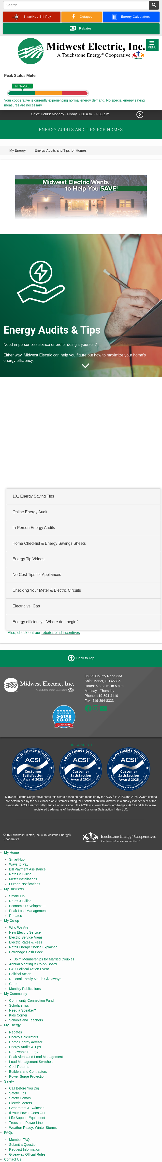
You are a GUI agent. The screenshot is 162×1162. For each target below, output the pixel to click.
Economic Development (27, 906)
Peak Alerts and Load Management (36, 1057)
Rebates (15, 916)
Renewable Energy (23, 1052)
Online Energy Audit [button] (30, 512)
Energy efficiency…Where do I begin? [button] (45, 622)
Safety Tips (17, 1093)
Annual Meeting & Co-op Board (33, 964)
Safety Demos (20, 1098)
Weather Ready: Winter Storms (33, 1128)
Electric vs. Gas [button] (26, 606)
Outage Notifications (24, 884)
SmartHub (17, 859)
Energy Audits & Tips (25, 1047)
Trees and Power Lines (26, 1123)
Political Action (20, 974)
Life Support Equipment (27, 1118)
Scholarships (19, 1005)
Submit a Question (23, 1145)
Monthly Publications (25, 989)
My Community (15, 994)
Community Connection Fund (31, 1000)
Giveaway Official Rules (27, 1154)
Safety (9, 1081)
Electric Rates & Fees (25, 942)
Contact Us (12, 1159)
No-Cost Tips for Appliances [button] (37, 575)
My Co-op (11, 921)
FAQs (8, 1132)
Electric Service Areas (26, 937)
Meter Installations (23, 879)
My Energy (12, 1025)
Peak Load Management (28, 911)
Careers (15, 984)
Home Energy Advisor (25, 1042)
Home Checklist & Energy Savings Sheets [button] (49, 543)
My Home (11, 852)
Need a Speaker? (22, 1010)
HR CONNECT (81, 745)
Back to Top (85, 658)
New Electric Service (25, 932)
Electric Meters (20, 1103)
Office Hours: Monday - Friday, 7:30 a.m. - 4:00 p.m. (71, 114)
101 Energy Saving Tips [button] (33, 496)
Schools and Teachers (26, 1020)
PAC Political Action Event (29, 969)
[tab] (83, 496)
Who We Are (18, 927)
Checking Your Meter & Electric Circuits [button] (47, 590)
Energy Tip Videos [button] (28, 559)
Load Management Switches (31, 1062)
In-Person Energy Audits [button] (34, 527)
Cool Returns (19, 1067)
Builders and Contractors (28, 1072)
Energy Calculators (23, 1037)
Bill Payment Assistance (27, 869)
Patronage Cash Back (26, 952)
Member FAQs (20, 1140)
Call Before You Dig (24, 1088)
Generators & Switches (26, 1108)
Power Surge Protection (27, 1076)
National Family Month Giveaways (35, 979)
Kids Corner (18, 1015)
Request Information (24, 1149)
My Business (14, 889)
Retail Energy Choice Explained (33, 947)
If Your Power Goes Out (27, 1113)
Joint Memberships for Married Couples (44, 959)
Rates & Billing (20, 874)
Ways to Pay (18, 864)
